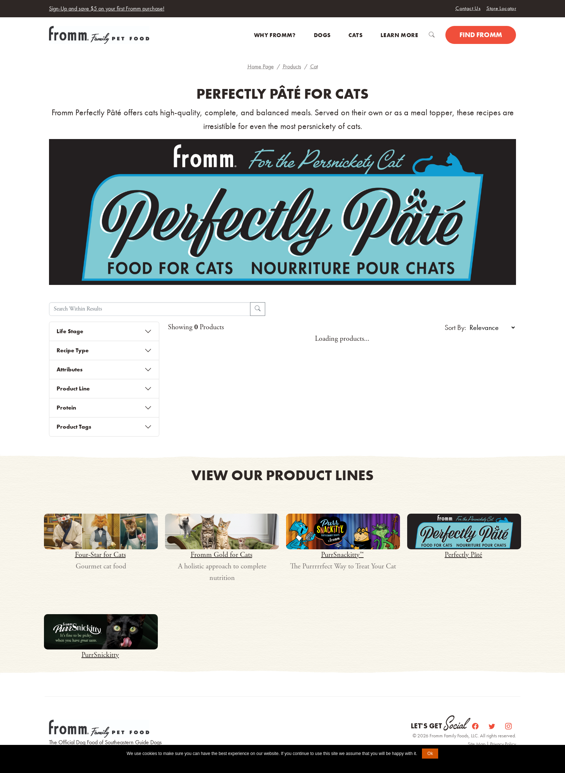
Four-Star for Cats (100, 554)
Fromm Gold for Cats (221, 554)
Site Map (477, 744)
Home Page (261, 66)
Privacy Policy (503, 744)
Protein (66, 407)
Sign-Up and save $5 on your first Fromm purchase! (106, 8)
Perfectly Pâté (463, 554)
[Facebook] (476, 726)
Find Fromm (480, 34)
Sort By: (455, 327)
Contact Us (467, 8)
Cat (314, 66)
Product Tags (74, 426)
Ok (430, 753)
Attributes (70, 369)
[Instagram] (508, 726)
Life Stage (70, 331)
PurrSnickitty (100, 655)
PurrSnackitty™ (342, 554)
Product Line (73, 388)
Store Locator (501, 8)
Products (292, 66)
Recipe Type (73, 350)
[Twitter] (493, 726)
